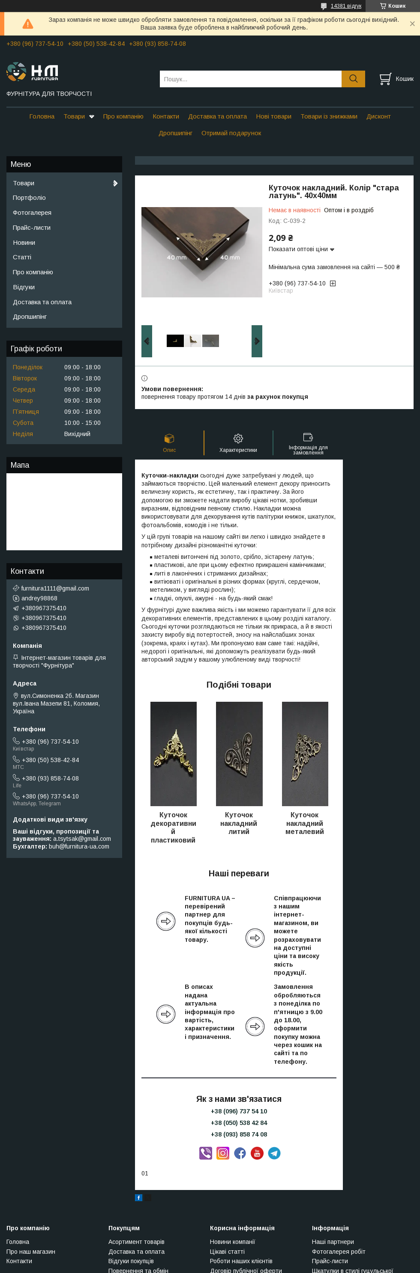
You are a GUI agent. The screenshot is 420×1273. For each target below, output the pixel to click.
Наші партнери (333, 1241)
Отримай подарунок (231, 132)
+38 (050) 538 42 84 (239, 1122)
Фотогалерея (32, 212)
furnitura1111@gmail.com (55, 588)
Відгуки (24, 287)
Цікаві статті (227, 1251)
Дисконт (378, 116)
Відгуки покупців (131, 1261)
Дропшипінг (175, 132)
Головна (41, 116)
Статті (22, 257)
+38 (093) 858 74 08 (239, 1134)
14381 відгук (346, 6)
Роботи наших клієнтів (241, 1261)
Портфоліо (29, 197)
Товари (74, 116)
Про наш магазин (30, 1251)
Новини (24, 242)
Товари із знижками (328, 116)
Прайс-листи (32, 227)
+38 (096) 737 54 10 (239, 1111)
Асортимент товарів (136, 1241)
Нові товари (273, 116)
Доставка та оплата (217, 116)
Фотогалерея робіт (339, 1251)
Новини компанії (232, 1241)
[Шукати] (353, 79)
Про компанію (123, 116)
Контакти (166, 116)
